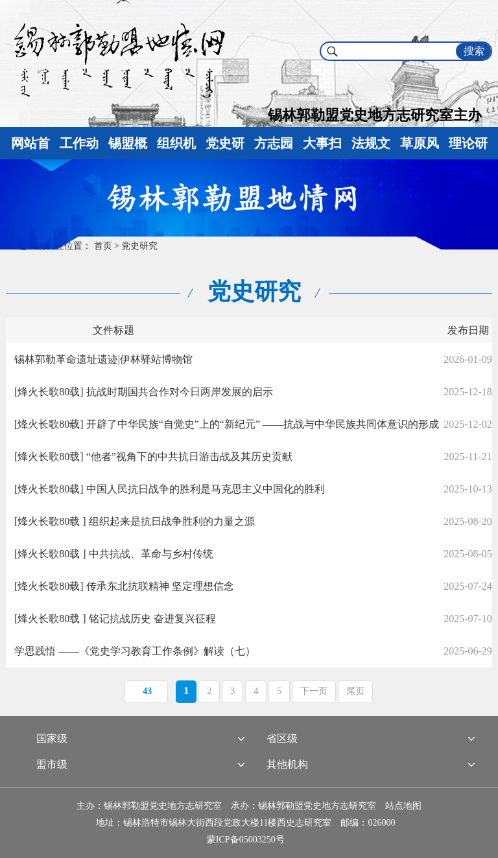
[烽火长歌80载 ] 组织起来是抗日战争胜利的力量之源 (134, 521)
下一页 (313, 691)
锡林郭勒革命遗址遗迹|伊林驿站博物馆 (103, 359)
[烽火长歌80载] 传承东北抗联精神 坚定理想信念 (124, 586)
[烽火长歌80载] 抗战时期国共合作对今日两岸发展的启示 (143, 391)
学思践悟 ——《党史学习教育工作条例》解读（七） (134, 650)
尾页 (355, 691)
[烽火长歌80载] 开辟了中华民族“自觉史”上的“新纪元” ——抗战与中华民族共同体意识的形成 (226, 424)
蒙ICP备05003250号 (246, 839)
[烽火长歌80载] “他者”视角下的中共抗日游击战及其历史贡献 (153, 456)
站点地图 (403, 806)
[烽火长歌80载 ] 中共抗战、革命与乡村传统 (113, 553)
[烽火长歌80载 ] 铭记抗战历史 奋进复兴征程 (115, 618)
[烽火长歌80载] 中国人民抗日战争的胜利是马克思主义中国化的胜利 (169, 488)
